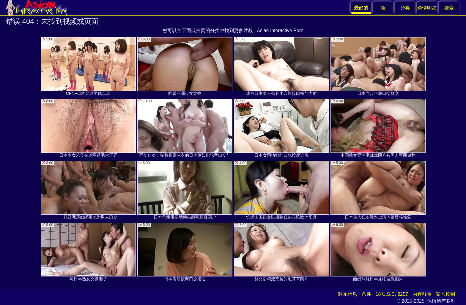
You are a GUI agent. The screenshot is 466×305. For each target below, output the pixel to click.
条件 (366, 294)
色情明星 (427, 7)
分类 (405, 7)
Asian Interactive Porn (280, 30)
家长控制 (445, 294)
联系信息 (347, 294)
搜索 (449, 7)
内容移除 (422, 294)
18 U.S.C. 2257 (392, 294)
